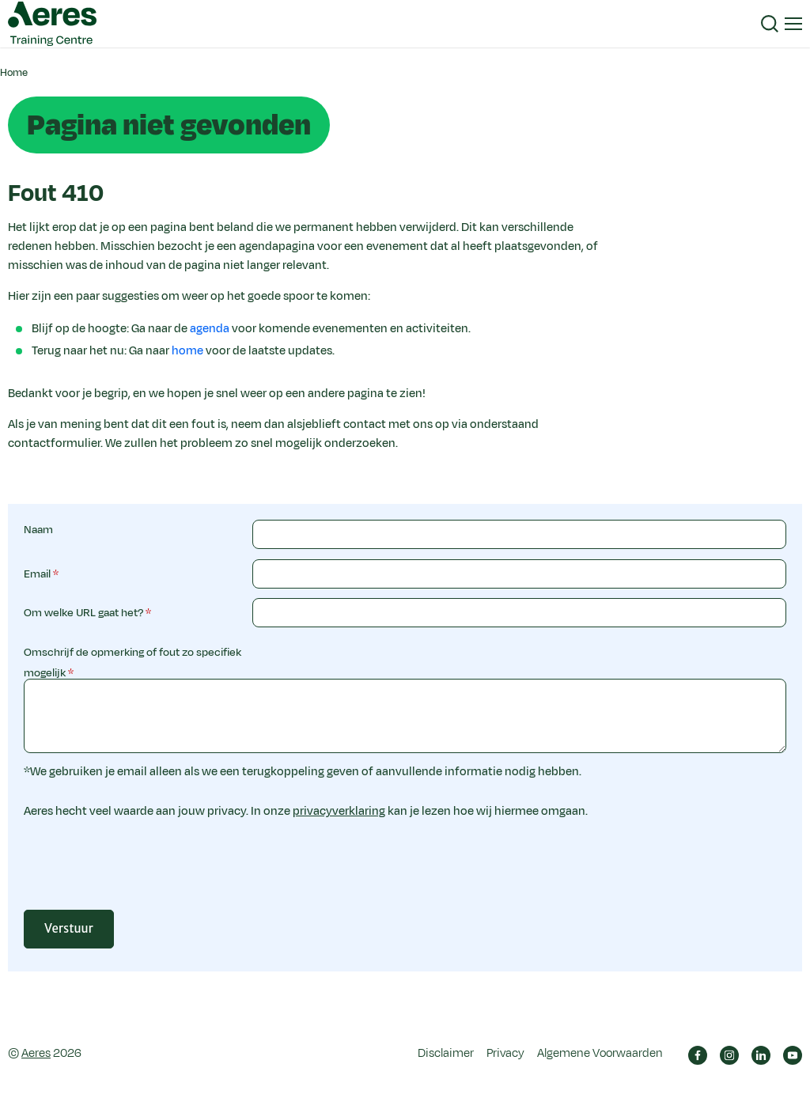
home (187, 351)
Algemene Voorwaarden (600, 1053)
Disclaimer (446, 1053)
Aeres (36, 1053)
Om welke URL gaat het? (83, 612)
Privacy (505, 1053)
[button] (769, 24)
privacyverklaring (339, 811)
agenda (209, 328)
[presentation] (372, 872)
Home (14, 73)
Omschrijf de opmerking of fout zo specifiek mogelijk (132, 662)
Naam (38, 529)
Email (37, 573)
